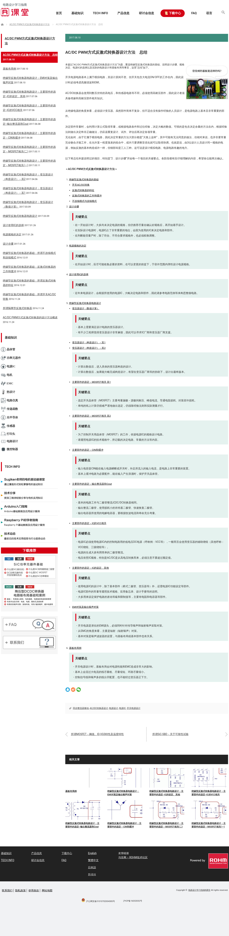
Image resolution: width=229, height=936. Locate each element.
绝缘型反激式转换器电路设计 (85, 303)
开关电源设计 (133, 708)
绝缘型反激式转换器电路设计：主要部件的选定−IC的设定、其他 (166, 793)
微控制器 (9, 449)
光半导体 (9, 417)
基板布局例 (75, 648)
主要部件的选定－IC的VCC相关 (89, 523)
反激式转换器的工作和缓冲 (87, 195)
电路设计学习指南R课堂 (199, 890)
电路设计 (9, 441)
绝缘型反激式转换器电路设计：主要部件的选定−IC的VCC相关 (209, 793)
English (92, 853)
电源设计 (113, 708)
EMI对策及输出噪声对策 (85, 607)
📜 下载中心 (172, 13)
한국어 (92, 874)
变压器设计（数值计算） (85, 308)
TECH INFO (99, 13)
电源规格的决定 (77, 245)
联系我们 (7, 890)
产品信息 (123, 13)
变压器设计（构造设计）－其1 (88, 342)
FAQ (193, 13)
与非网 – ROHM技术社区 (133, 857)
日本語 (92, 867)
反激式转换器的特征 (83, 190)
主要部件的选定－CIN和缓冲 (87, 449)
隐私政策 (20, 890)
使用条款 (33, 890)
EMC (7, 383)
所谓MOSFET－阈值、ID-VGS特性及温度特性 (97, 734)
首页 (58, 13)
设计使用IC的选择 (79, 274)
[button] (223, 13)
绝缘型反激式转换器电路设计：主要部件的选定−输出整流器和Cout (82, 825)
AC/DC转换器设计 (99, 708)
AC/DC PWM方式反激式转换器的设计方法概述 (30, 317)
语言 (209, 13)
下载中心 (67, 853)
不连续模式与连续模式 (84, 201)
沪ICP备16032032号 (132, 901)
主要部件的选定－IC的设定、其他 (90, 567)
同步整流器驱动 (81, 708)
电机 (6, 375)
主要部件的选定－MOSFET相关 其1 (91, 382)
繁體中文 (93, 860)
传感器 (8, 426)
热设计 (8, 392)
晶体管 (8, 349)
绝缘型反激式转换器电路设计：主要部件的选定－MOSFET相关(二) (166, 825)
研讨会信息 (145, 13)
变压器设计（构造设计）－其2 (88, 348)
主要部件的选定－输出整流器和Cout (92, 483)
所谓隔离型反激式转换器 (17, 308)
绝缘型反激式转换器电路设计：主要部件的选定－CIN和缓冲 (124, 825)
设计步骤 (74, 206)
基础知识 (77, 13)
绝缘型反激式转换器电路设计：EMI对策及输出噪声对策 (123, 793)
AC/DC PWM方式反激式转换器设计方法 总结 (30, 54)
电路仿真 (9, 400)
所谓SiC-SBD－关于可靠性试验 (170, 734)
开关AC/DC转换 (80, 184)
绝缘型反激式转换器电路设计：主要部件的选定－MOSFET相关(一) (209, 825)
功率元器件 (11, 358)
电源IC (122, 708)
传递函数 (9, 409)
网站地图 (47, 890)
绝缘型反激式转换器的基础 (84, 179)
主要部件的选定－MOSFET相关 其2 (91, 415)
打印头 (8, 434)
